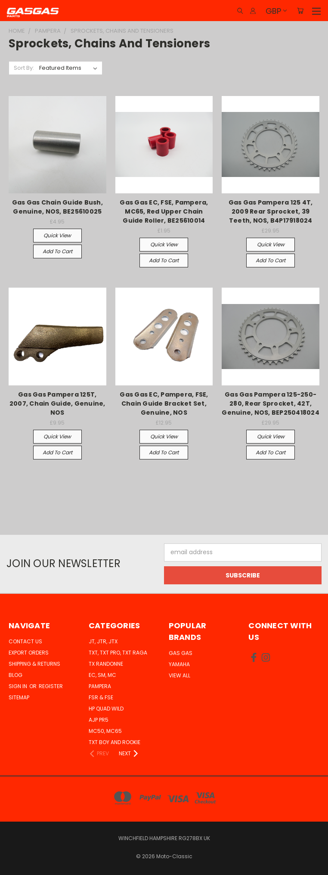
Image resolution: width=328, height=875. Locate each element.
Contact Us (25, 641)
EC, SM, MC (102, 675)
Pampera (100, 686)
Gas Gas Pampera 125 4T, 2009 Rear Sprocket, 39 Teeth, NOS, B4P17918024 (271, 211)
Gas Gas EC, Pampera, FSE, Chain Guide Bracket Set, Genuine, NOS (164, 403)
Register (51, 686)
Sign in (18, 686)
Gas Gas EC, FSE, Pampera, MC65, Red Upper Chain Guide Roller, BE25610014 (164, 211)
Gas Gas (180, 653)
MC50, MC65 (105, 731)
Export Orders (29, 652)
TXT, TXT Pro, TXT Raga (118, 652)
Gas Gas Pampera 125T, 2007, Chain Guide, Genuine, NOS (57, 403)
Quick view (57, 235)
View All (179, 675)
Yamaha (179, 664)
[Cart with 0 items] (300, 11)
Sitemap (19, 697)
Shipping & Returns (34, 663)
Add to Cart (57, 251)
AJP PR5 (98, 719)
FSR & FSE (101, 697)
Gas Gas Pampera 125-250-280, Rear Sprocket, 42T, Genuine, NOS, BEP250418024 (270, 403)
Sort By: (24, 68)
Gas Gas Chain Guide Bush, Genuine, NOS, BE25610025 (57, 207)
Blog (15, 675)
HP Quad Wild (106, 708)
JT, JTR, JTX (103, 641)
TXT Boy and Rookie (114, 742)
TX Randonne (106, 663)
